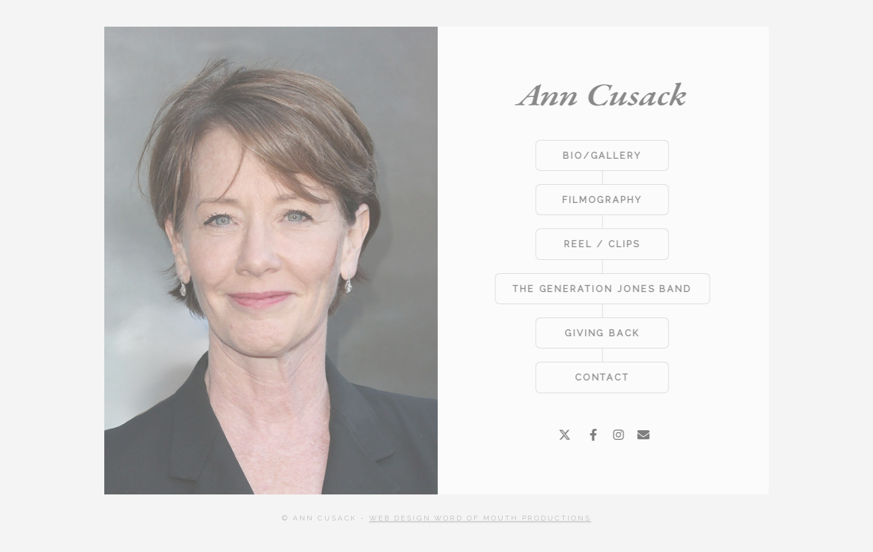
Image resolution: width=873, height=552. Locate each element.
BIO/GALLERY (600, 155)
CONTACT (601, 377)
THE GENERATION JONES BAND (601, 289)
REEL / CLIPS (600, 244)
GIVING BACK (600, 333)
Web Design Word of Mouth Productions (480, 518)
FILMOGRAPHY (601, 200)
